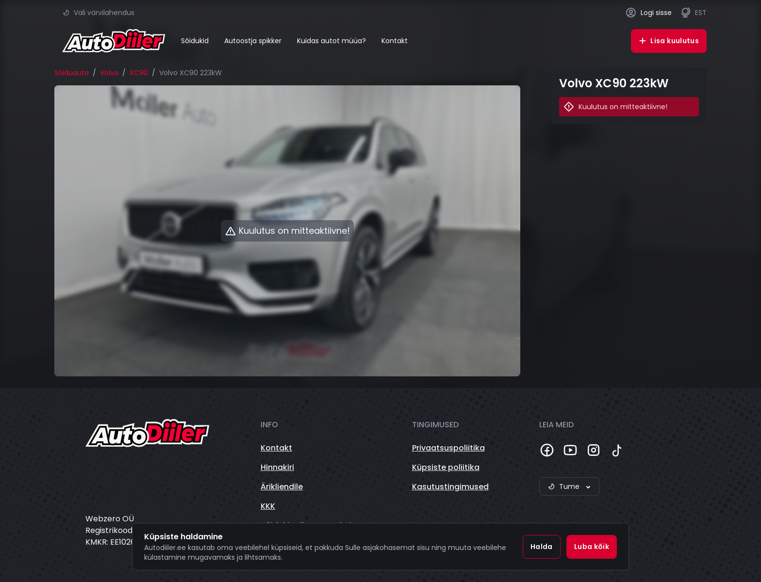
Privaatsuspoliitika (448, 447)
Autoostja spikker (252, 41)
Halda (541, 546)
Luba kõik (591, 546)
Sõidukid (195, 41)
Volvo (109, 73)
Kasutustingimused (450, 486)
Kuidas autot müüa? (331, 41)
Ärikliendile (282, 486)
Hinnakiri (277, 467)
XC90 (139, 73)
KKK (268, 506)
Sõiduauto (71, 73)
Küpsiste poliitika (446, 467)
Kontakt (394, 41)
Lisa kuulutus (669, 41)
